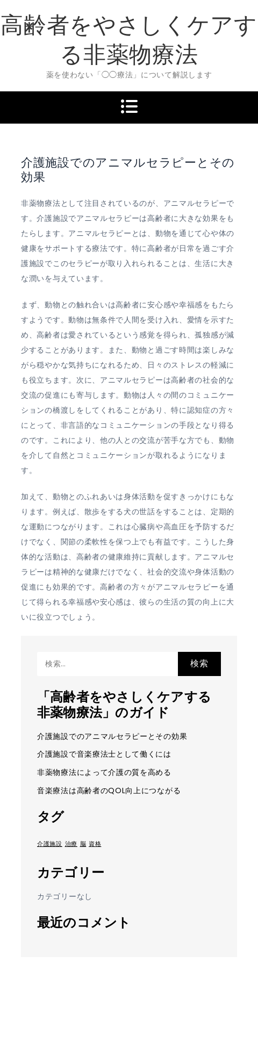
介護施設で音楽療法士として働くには (104, 754)
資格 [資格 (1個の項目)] (95, 844)
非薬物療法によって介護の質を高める (104, 772)
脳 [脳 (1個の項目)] (83, 844)
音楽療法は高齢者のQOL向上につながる (109, 790)
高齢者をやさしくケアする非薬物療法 (129, 39)
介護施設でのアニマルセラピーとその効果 (112, 736)
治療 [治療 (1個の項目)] (71, 844)
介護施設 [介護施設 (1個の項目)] (49, 844)
